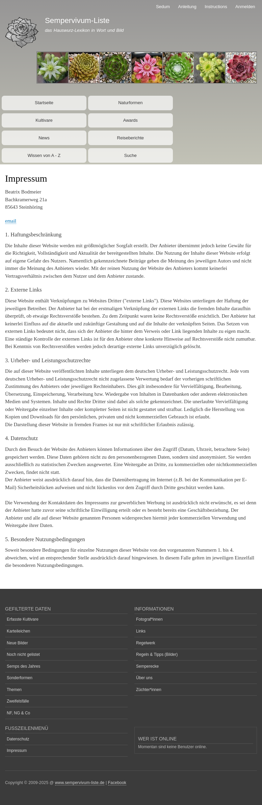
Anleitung (187, 6)
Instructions (216, 6)
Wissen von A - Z (44, 155)
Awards (130, 120)
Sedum (163, 6)
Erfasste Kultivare (22, 619)
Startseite (44, 102)
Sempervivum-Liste (77, 20)
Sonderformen (19, 677)
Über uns (144, 677)
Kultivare (44, 120)
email (10, 221)
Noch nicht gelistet (23, 654)
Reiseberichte (130, 137)
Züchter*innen (148, 689)
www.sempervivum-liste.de (80, 782)
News (44, 137)
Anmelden (245, 6)
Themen (14, 689)
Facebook (117, 782)
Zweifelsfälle (18, 701)
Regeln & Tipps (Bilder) (157, 654)
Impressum (17, 750)
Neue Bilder (17, 643)
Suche (130, 155)
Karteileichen (18, 631)
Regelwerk (145, 643)
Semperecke (147, 666)
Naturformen (130, 102)
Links (141, 631)
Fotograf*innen (149, 619)
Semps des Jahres (23, 666)
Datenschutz (18, 739)
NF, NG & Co (18, 713)
